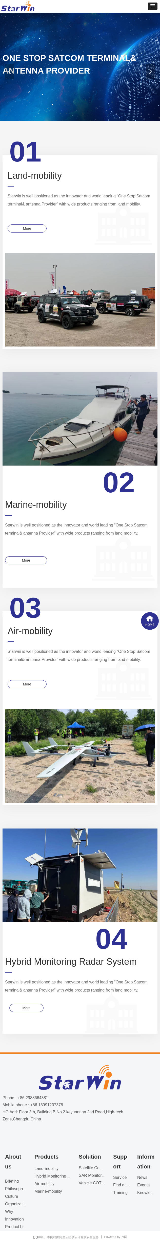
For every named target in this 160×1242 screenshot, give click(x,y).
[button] (152, 6)
